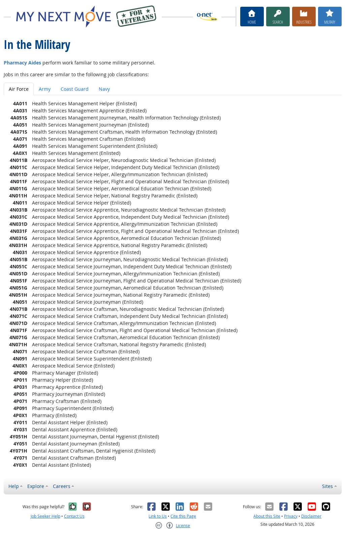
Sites (327, 486)
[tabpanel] (173, 284)
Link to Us (158, 516)
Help (13, 486)
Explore (35, 486)
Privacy (290, 516)
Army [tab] (45, 89)
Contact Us (74, 516)
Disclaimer (311, 516)
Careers (61, 486)
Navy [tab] (104, 89)
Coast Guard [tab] (75, 89)
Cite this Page (183, 516)
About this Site (266, 516)
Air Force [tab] (19, 89)
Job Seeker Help (45, 516)
